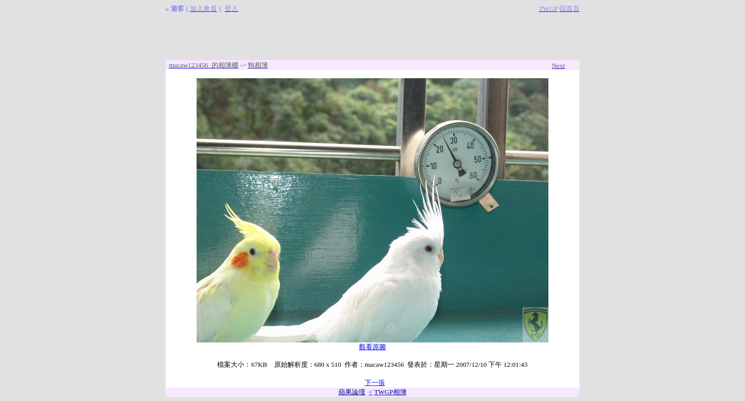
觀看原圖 (372, 347)
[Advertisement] (372, 36)
